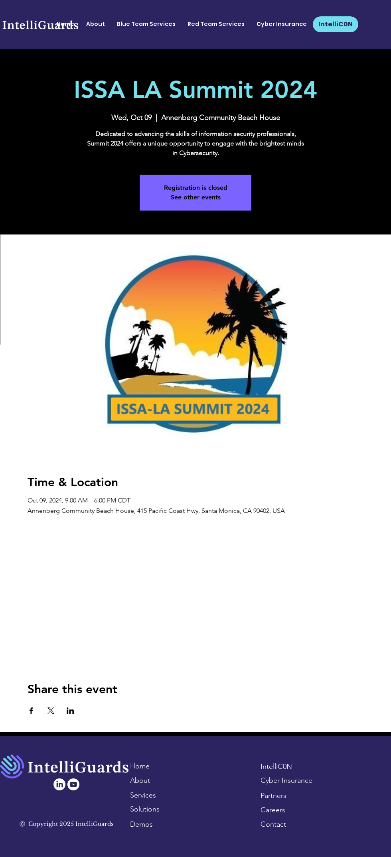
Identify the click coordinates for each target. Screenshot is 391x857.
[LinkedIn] (59, 784)
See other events (196, 197)
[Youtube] (73, 784)
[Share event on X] (51, 710)
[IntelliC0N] (335, 24)
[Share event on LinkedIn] (70, 710)
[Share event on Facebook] (31, 710)
